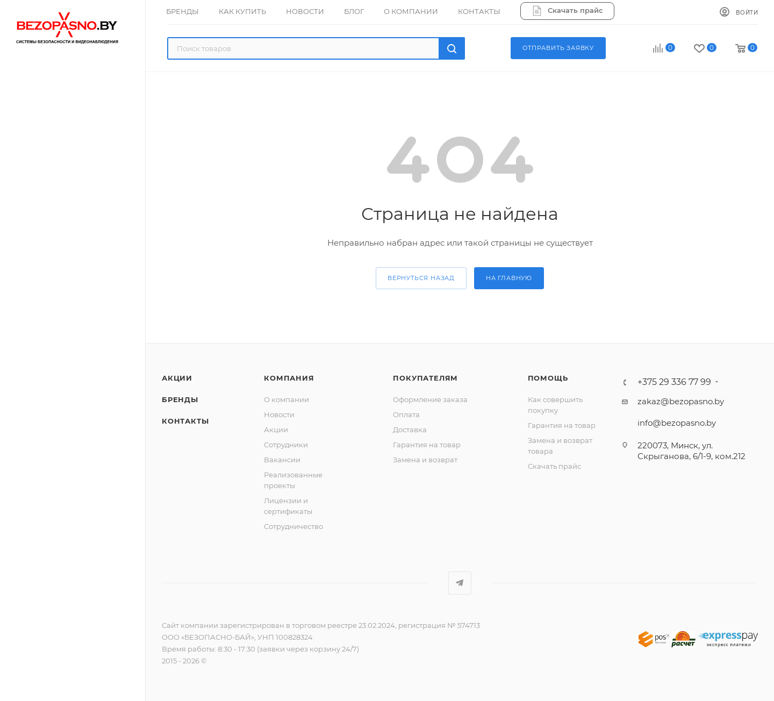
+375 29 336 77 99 (674, 382)
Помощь (548, 378)
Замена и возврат (425, 459)
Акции (177, 378)
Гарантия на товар (427, 444)
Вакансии (282, 459)
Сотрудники (286, 444)
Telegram (459, 583)
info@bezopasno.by (676, 423)
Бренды (180, 399)
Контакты (185, 421)
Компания (289, 378)
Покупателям (425, 378)
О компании (286, 399)
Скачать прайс (554, 466)
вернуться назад (421, 278)
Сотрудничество (293, 526)
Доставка (410, 429)
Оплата (406, 414)
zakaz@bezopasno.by (680, 401)
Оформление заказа (430, 399)
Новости (279, 414)
